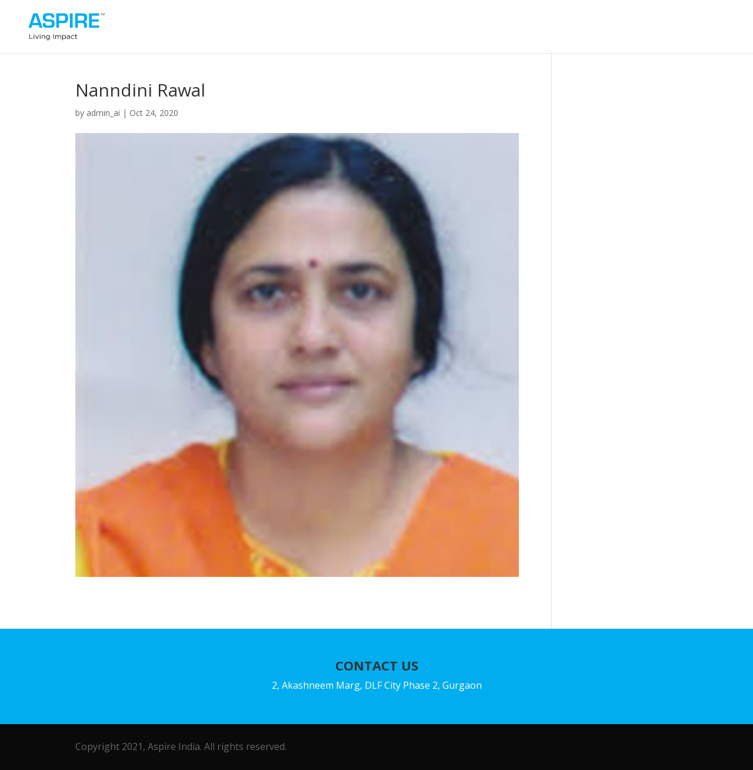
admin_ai (103, 112)
